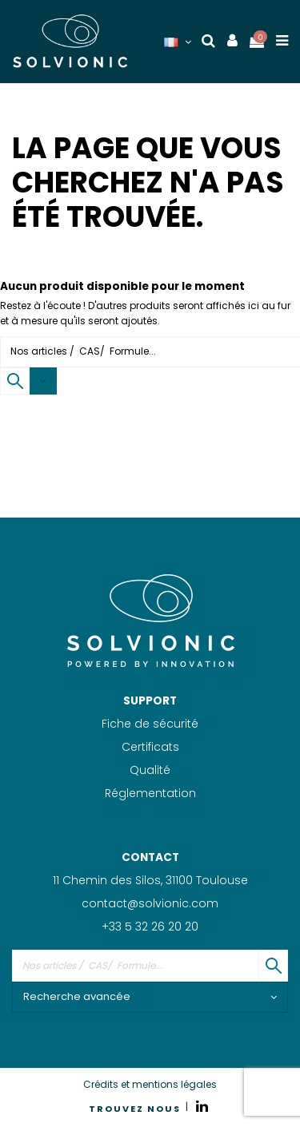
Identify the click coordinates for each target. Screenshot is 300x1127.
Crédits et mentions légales (150, 1084)
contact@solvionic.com (150, 903)
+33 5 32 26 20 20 (150, 927)
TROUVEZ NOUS (135, 1108)
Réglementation (150, 793)
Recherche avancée (150, 996)
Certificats (150, 747)
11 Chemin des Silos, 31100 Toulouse (150, 880)
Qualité (150, 770)
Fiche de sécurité (150, 724)
